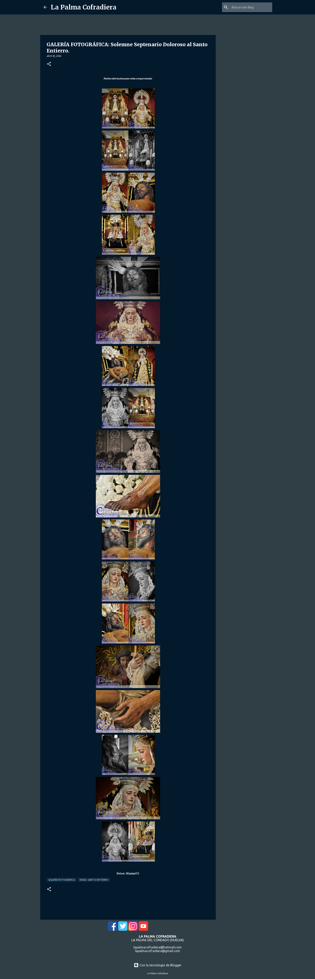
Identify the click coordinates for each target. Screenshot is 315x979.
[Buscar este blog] (251, 7)
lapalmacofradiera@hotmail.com (157, 947)
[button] (49, 64)
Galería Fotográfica (61, 879)
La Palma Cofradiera (84, 7)
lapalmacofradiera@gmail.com (157, 951)
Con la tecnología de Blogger (157, 965)
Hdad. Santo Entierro (94, 879)
